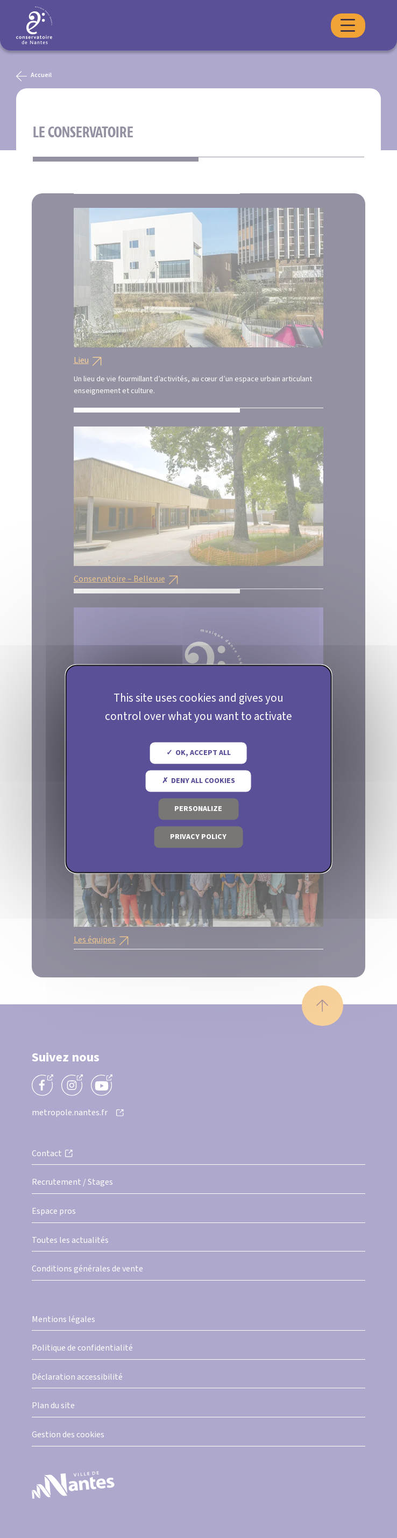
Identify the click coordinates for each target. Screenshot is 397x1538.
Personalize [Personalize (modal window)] (198, 809)
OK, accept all (198, 753)
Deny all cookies (198, 781)
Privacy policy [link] (198, 837)
